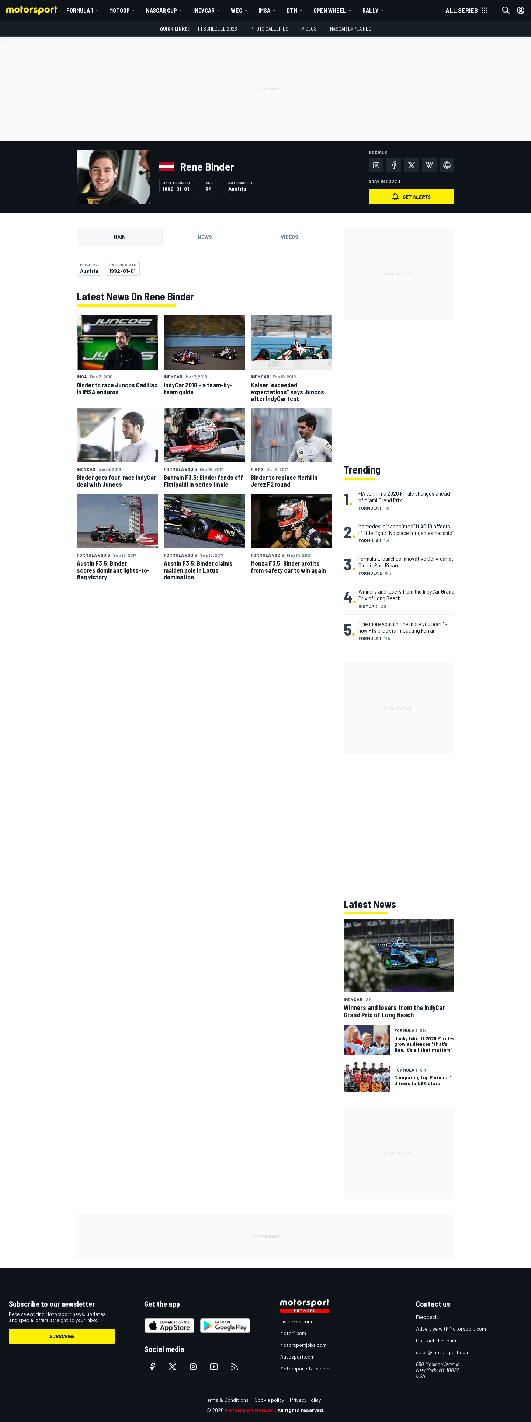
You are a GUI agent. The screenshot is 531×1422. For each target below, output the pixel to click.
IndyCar (204, 10)
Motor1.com (293, 1333)
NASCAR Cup (161, 10)
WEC (236, 10)
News (205, 237)
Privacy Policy (305, 1400)
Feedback (427, 1317)
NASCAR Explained (350, 28)
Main (120, 237)
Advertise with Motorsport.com (451, 1328)
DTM (292, 10)
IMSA (264, 10)
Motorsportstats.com (304, 1368)
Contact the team (436, 1340)
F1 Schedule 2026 (217, 28)
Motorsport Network (250, 1410)
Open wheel (329, 10)
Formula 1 (79, 10)
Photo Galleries (269, 28)
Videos (309, 28)
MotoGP (119, 10)
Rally (370, 10)
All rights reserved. (300, 1410)
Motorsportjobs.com (303, 1345)
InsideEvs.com (296, 1321)
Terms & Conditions (227, 1400)
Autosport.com (297, 1356)
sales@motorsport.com (442, 1352)
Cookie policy (269, 1400)
